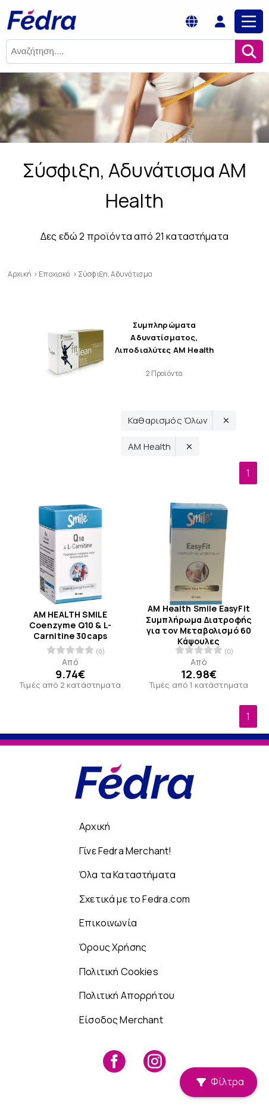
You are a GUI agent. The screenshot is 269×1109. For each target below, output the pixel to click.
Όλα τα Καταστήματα (127, 874)
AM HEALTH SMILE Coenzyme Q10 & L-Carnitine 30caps (70, 625)
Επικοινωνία (108, 922)
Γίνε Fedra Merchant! (125, 850)
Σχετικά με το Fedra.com (134, 899)
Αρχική (94, 826)
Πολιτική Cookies (118, 971)
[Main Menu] (248, 21)
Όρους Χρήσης (112, 947)
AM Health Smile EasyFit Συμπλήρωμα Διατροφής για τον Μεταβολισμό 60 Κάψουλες (199, 625)
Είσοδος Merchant (121, 1019)
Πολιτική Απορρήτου (126, 995)
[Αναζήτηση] (248, 51)
